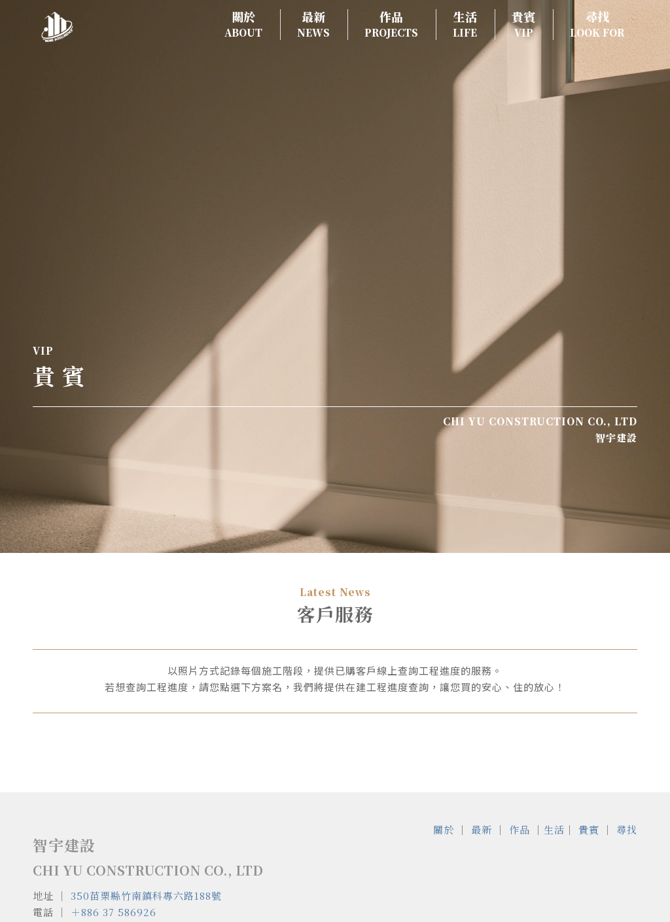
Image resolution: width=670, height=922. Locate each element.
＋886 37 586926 (113, 912)
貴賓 (588, 829)
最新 (481, 829)
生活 (554, 829)
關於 (443, 829)
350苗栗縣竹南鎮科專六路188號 (146, 895)
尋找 (626, 829)
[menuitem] (239, 24)
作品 (519, 829)
